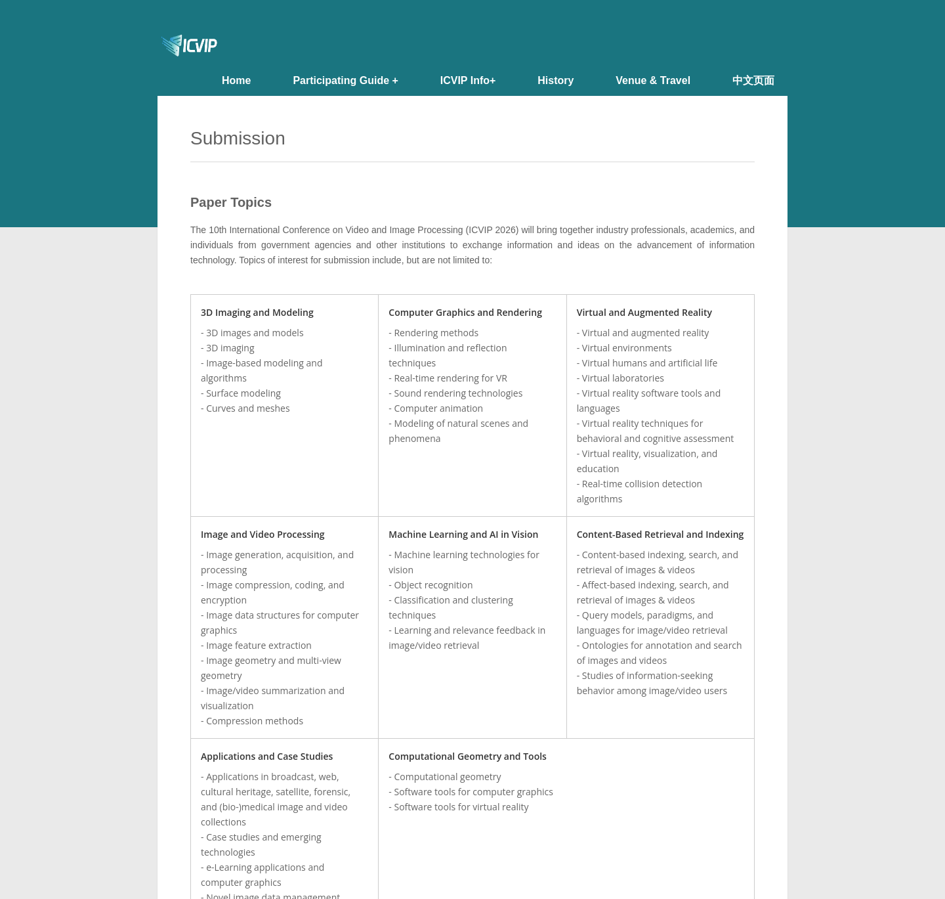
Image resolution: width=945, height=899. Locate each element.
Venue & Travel (653, 80)
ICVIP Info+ (468, 80)
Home (236, 80)
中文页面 (753, 80)
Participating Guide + (345, 80)
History (555, 80)
